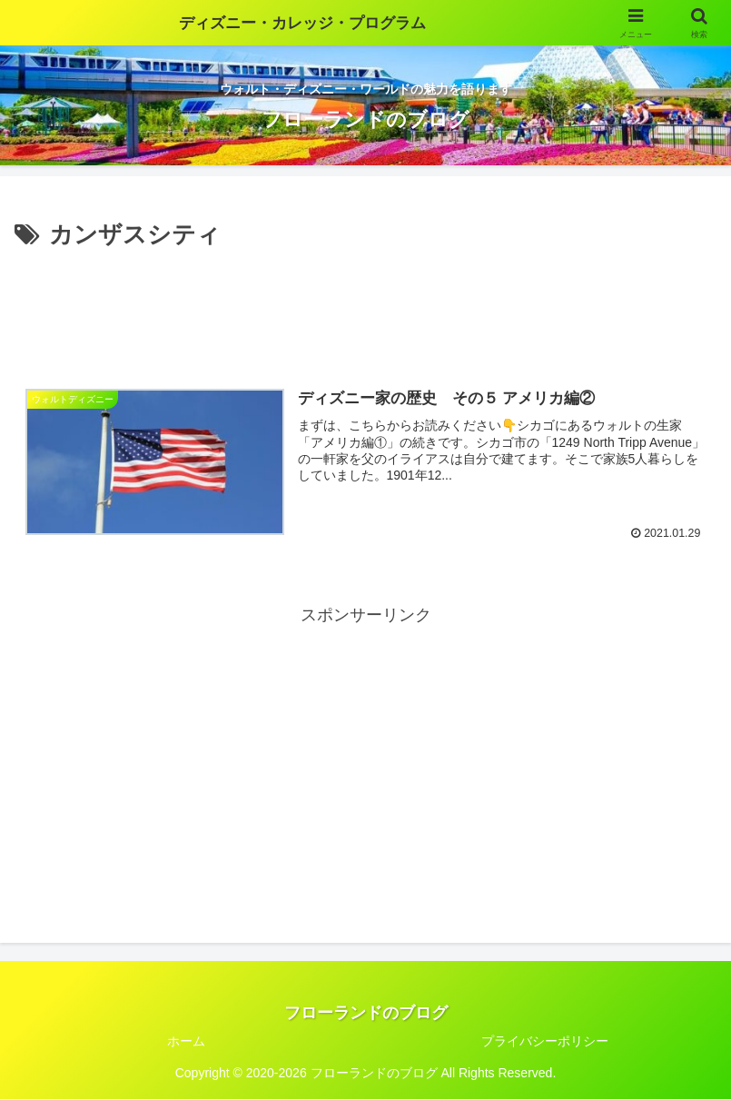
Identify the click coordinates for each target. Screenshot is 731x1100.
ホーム (186, 1041)
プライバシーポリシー (544, 1041)
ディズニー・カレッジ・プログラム (302, 23)
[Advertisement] (365, 305)
